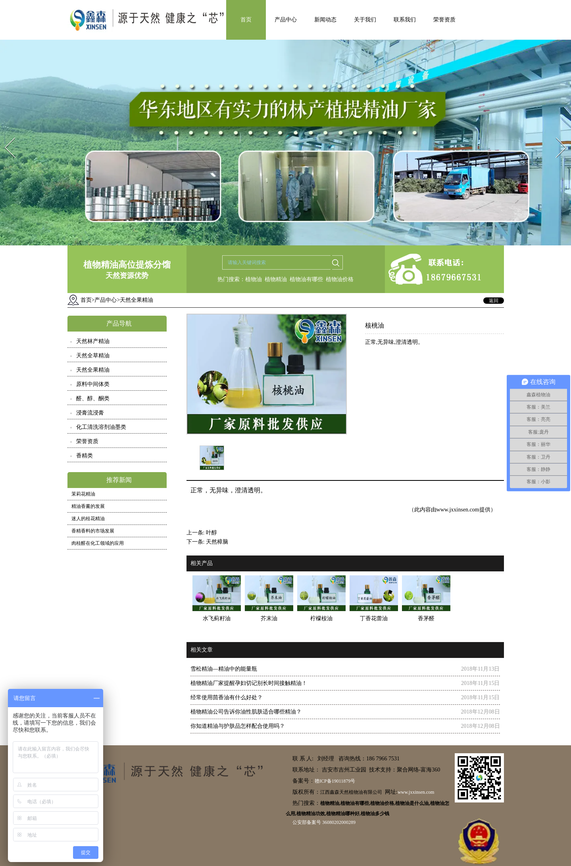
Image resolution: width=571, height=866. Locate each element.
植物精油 (276, 279)
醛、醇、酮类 (93, 398)
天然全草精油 (93, 356)
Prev (5, 135)
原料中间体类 (93, 384)
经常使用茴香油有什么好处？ (226, 697)
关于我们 (365, 20)
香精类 (84, 456)
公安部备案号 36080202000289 (324, 822)
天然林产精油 (93, 341)
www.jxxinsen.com (457, 510)
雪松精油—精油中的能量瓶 (223, 669)
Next (556, 135)
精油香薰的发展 (88, 506)
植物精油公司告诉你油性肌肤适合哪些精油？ (246, 712)
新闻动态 (325, 20)
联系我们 (405, 20)
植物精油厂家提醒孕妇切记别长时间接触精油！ (248, 683)
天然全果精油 (93, 370)
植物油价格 (340, 279)
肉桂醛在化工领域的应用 (97, 543)
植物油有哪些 (306, 279)
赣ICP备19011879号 (335, 781)
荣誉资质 (444, 20)
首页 (246, 20)
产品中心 (286, 20)
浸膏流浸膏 (90, 413)
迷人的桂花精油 (88, 518)
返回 (493, 300)
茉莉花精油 (83, 494)
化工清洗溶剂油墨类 (101, 427)
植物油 (253, 279)
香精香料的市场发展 (92, 531)
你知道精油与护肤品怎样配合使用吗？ (237, 726)
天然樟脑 (217, 542)
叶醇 (211, 533)
